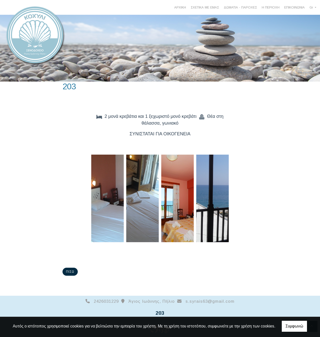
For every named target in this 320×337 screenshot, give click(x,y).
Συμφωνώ (294, 326)
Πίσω (70, 271)
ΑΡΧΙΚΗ (180, 7)
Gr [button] (312, 7)
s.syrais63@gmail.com (210, 301)
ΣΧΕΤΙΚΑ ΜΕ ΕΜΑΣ (205, 7)
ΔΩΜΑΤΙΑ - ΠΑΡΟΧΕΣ (240, 7)
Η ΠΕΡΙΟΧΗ (271, 7)
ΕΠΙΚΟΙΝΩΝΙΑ (294, 7)
